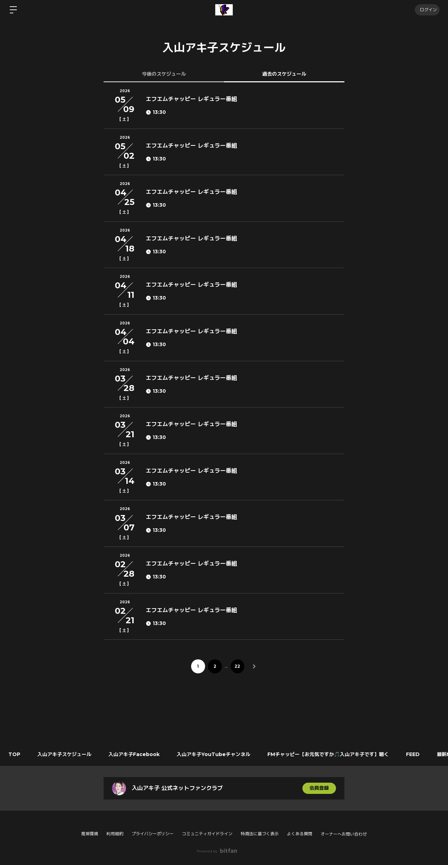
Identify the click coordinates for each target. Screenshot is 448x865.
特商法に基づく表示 (260, 833)
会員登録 (319, 788)
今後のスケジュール (164, 74)
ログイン (427, 9)
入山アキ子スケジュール (65, 754)
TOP (15, 754)
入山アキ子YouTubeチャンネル (215, 754)
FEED (415, 754)
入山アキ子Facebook (135, 754)
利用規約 (114, 833)
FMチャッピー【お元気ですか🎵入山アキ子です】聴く (330, 754)
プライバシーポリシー (153, 833)
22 (237, 666)
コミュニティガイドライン (207, 833)
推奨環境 (89, 833)
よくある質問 (299, 833)
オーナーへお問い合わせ (344, 834)
